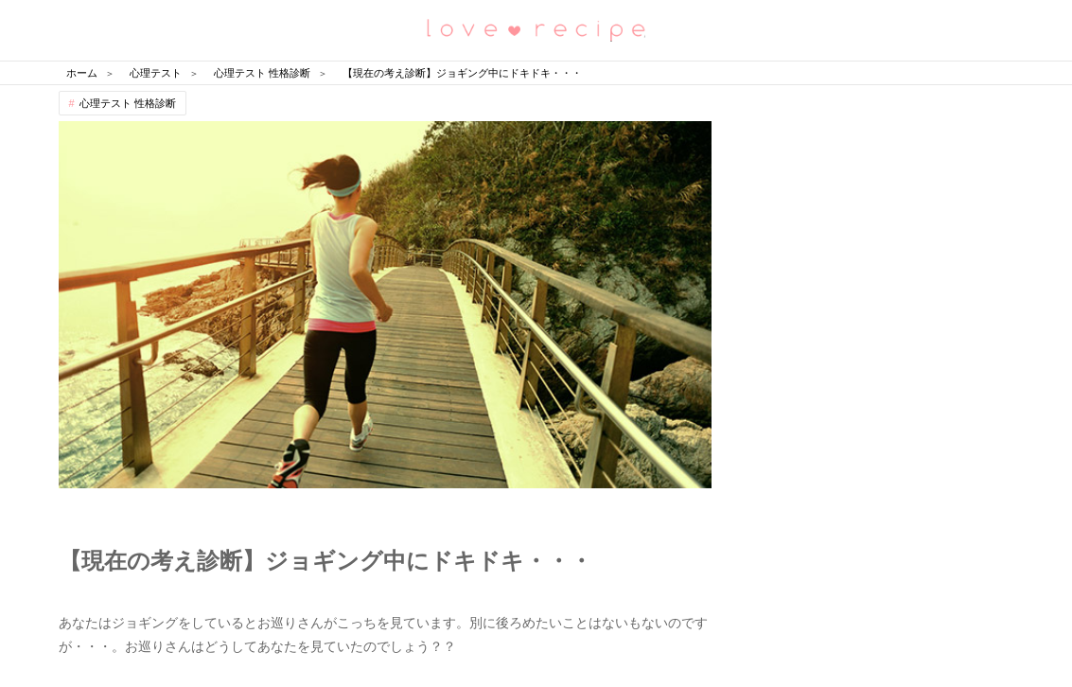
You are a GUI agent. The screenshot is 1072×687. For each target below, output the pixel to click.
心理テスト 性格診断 (127, 103)
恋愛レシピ (536, 29)
